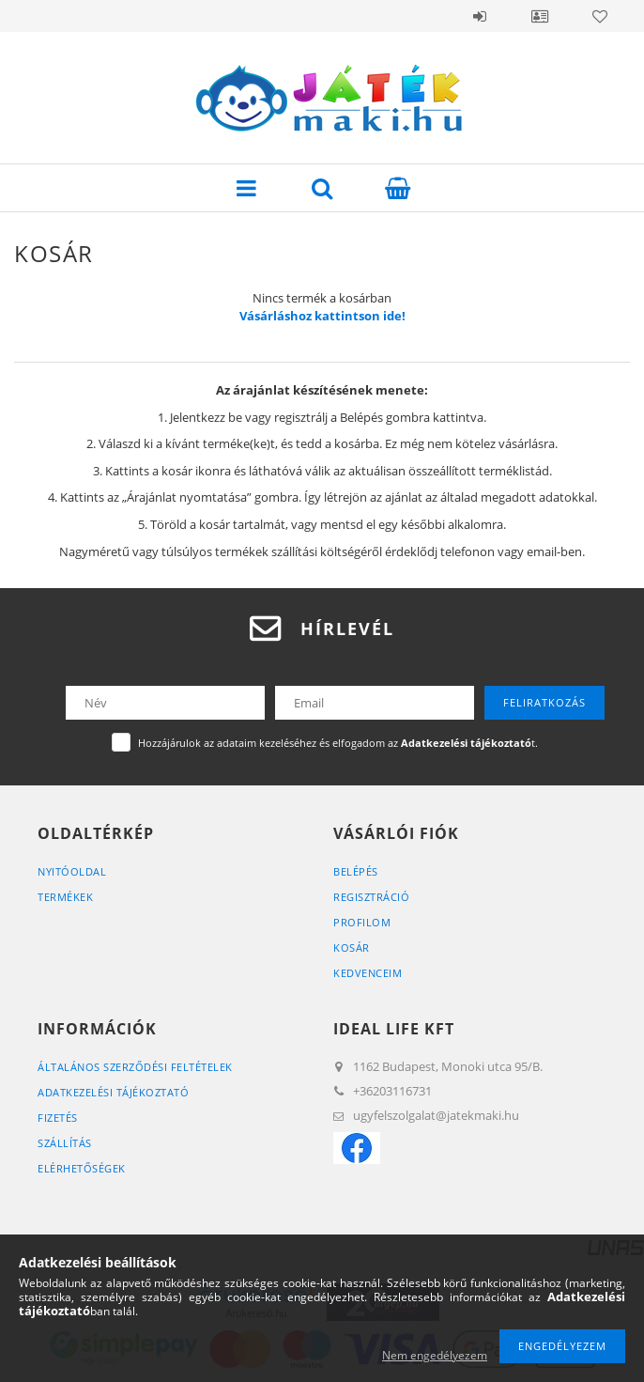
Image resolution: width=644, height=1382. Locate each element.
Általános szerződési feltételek (135, 1067)
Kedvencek (600, 16)
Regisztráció (371, 897)
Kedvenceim (367, 973)
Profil (540, 16)
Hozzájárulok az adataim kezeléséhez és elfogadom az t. (338, 743)
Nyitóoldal (72, 871)
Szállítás (65, 1143)
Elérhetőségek (82, 1168)
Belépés (480, 16)
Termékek (65, 897)
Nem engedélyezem (434, 1355)
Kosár (351, 947)
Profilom (362, 922)
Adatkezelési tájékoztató (113, 1092)
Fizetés (58, 1117)
